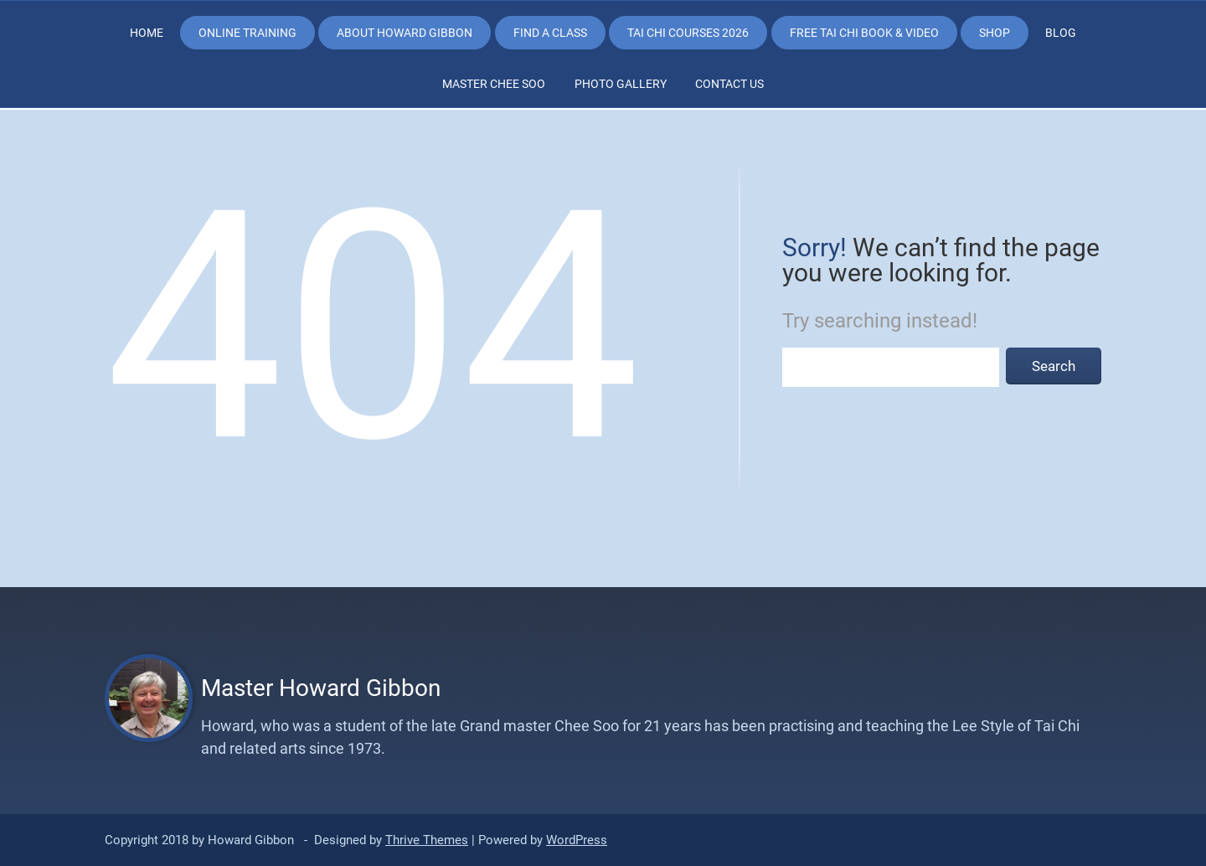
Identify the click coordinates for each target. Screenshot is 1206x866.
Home (146, 32)
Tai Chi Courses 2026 (688, 32)
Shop (994, 32)
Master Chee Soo (493, 83)
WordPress (576, 840)
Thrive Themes (426, 840)
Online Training (247, 32)
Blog (1060, 32)
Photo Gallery (621, 83)
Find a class (550, 32)
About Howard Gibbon (404, 32)
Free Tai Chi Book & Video (864, 32)
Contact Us (729, 83)
